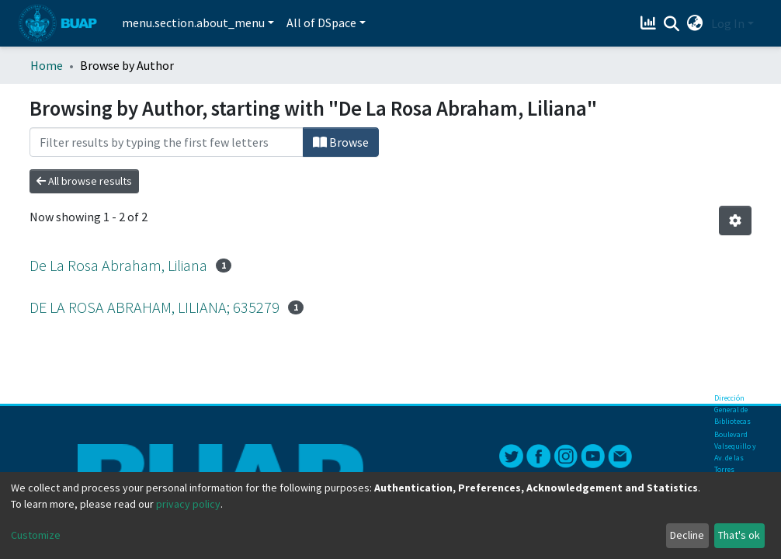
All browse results (84, 181)
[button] (695, 23)
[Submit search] (671, 24)
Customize (36, 535)
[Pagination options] (735, 220)
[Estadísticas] (650, 23)
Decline (687, 535)
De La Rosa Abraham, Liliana (118, 265)
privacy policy (188, 504)
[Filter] (167, 142)
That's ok (739, 535)
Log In (728, 23)
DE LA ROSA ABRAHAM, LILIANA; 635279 (154, 307)
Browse (341, 142)
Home (46, 65)
